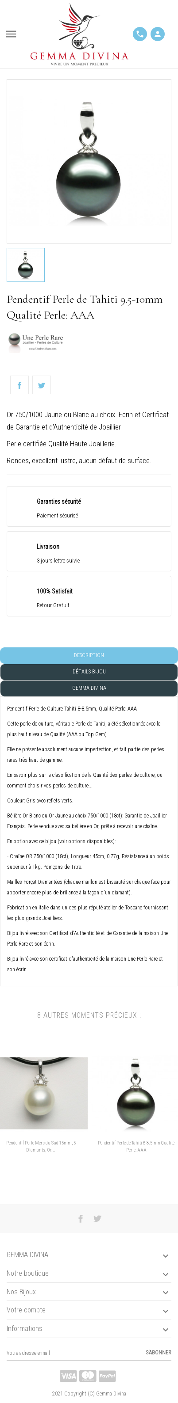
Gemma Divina (89, 688)
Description (89, 655)
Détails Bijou (89, 672)
